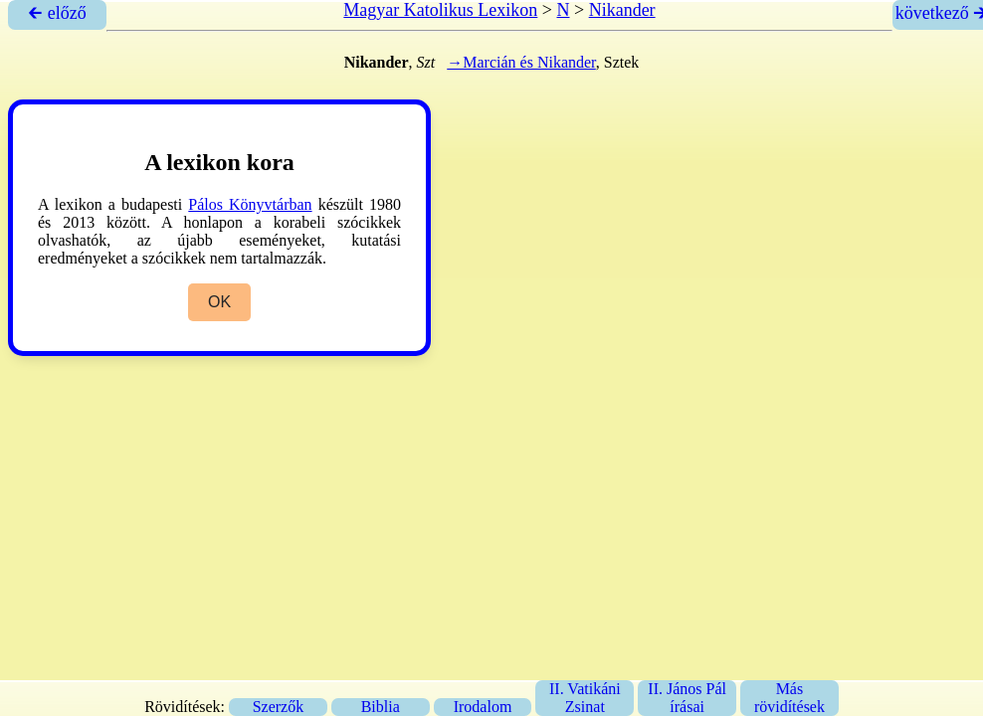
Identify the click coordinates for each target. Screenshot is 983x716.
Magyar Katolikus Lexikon (440, 10)
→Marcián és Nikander (521, 62)
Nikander (622, 10)
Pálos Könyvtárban (249, 204)
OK (219, 301)
